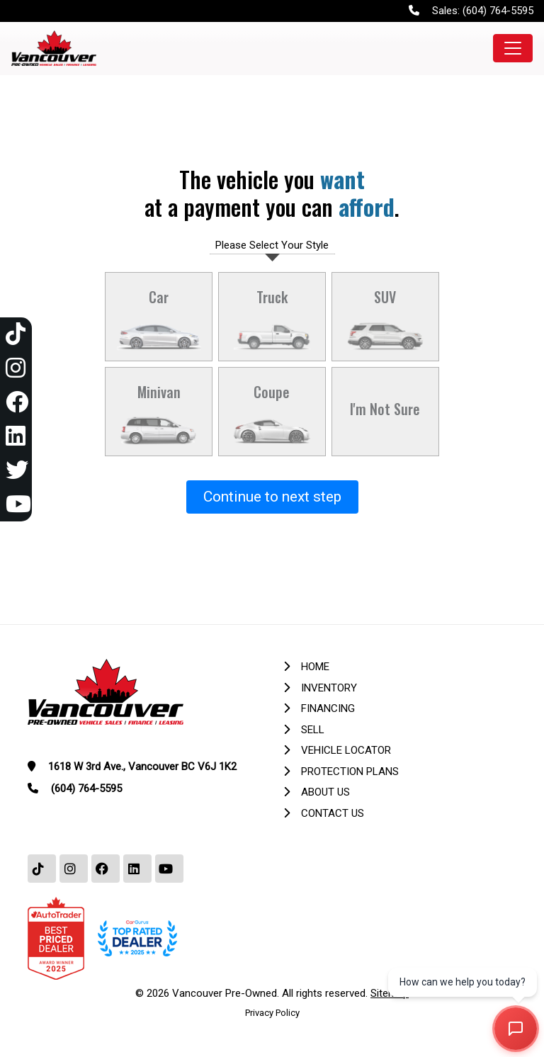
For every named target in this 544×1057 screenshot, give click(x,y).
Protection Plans (350, 771)
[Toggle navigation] (513, 48)
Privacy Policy (272, 1012)
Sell (312, 729)
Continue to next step (272, 496)
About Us (325, 792)
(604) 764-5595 (498, 10)
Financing (328, 708)
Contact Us (332, 813)
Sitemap (389, 993)
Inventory (329, 688)
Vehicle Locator (346, 750)
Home (315, 666)
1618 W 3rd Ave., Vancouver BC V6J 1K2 (142, 766)
